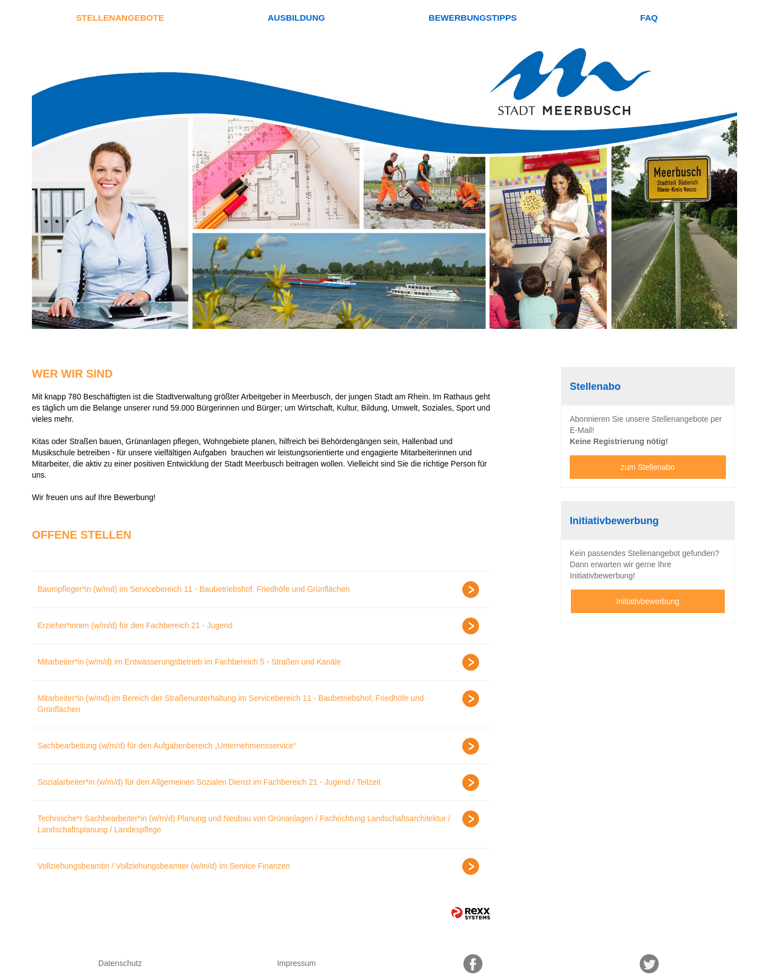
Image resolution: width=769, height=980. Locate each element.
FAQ (649, 17)
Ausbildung (296, 17)
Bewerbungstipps (473, 17)
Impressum (296, 963)
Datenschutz (120, 963)
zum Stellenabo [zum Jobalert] (648, 467)
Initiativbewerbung (647, 601)
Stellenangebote (120, 17)
